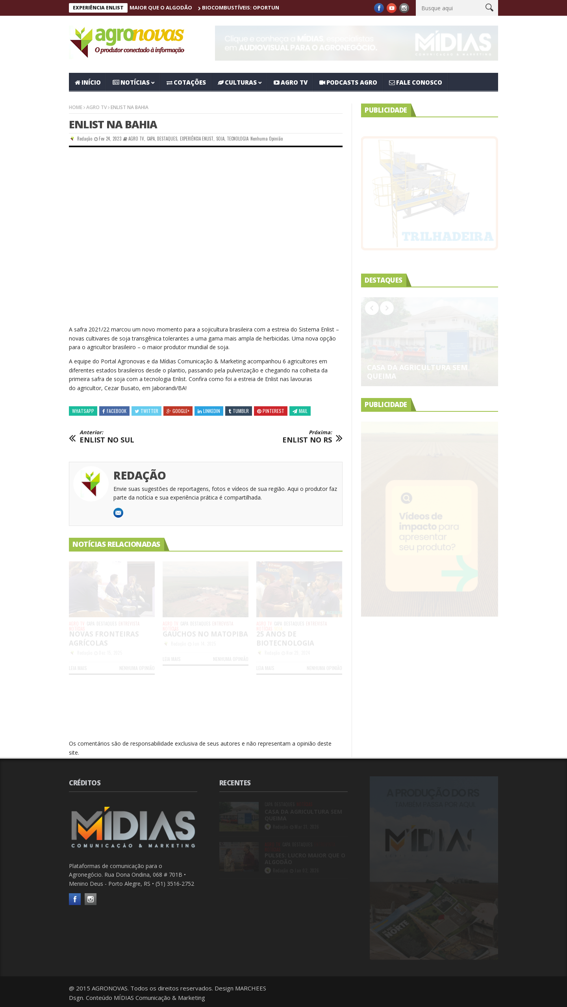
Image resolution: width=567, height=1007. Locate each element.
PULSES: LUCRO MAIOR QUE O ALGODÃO (158, 7)
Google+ (178, 410)
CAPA (151, 138)
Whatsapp (83, 410)
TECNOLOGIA (237, 138)
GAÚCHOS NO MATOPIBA (205, 634)
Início (88, 82)
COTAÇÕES (186, 82)
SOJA (220, 138)
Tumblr (238, 410)
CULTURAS (237, 82)
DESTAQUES (167, 138)
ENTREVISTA (129, 623)
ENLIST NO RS (307, 436)
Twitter (146, 410)
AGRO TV (291, 82)
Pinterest (270, 410)
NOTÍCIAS (131, 82)
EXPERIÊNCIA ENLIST (196, 138)
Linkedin (209, 410)
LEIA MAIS (78, 668)
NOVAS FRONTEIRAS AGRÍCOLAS (104, 638)
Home (75, 107)
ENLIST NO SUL (107, 436)
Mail (300, 410)
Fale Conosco (415, 82)
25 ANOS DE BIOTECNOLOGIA (285, 638)
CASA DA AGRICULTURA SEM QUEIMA (417, 371)
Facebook (114, 410)
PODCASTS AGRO (348, 82)
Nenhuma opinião (266, 138)
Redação (84, 138)
